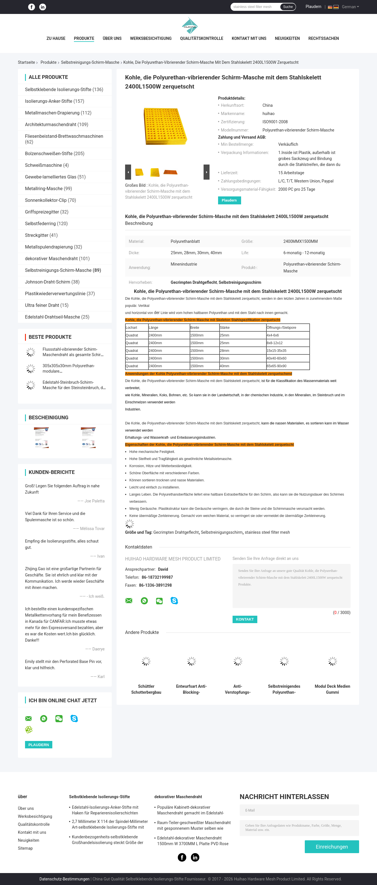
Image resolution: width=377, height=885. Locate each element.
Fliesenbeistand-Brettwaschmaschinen (64, 136)
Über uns (112, 38)
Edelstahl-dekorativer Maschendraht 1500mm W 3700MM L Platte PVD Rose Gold (193, 842)
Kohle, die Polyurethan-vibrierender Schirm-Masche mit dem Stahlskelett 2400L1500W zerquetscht (158, 191)
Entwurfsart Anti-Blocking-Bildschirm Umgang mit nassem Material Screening (191, 689)
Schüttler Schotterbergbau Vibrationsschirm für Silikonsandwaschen (146, 689)
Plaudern (313, 6)
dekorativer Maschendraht (51, 258)
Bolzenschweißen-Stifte (48, 153)
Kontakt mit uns (249, 38)
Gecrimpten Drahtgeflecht (176, 532)
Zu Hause (56, 38)
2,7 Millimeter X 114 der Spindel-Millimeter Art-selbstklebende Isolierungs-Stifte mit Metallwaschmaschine (110, 825)
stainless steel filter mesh (267, 532)
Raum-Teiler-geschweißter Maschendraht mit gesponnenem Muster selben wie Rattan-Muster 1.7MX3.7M (194, 826)
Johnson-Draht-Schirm (47, 282)
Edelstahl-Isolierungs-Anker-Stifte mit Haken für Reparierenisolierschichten (105, 810)
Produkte (84, 38)
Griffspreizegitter (42, 212)
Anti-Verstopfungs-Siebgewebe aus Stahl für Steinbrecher (237, 689)
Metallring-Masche (44, 188)
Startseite (26, 62)
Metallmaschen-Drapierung (52, 113)
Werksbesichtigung (151, 38)
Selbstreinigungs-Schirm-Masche (90, 62)
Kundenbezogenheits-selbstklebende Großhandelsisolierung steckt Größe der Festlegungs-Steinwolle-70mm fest (107, 841)
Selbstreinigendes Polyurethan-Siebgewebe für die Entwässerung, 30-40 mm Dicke (284, 689)
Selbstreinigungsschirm (222, 532)
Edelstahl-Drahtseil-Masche (52, 317)
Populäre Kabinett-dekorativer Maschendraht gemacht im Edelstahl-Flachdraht (190, 811)
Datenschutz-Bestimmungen (65, 879)
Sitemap (25, 848)
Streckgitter (36, 235)
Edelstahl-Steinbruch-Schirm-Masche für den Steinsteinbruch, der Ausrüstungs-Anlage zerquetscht (74, 387)
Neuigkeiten (287, 38)
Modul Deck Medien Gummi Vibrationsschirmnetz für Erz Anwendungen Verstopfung (332, 689)
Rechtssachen (323, 38)
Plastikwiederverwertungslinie (55, 293)
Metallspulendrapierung (49, 247)
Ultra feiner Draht (42, 305)
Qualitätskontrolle (201, 38)
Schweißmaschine (43, 165)
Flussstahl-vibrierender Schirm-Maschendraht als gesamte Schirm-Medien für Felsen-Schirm (74, 354)
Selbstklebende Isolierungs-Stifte (58, 89)
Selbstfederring (40, 223)
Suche (288, 7)
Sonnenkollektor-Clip (46, 200)
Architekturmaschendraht (50, 124)
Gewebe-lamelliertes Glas (50, 177)
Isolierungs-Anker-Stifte (48, 101)
